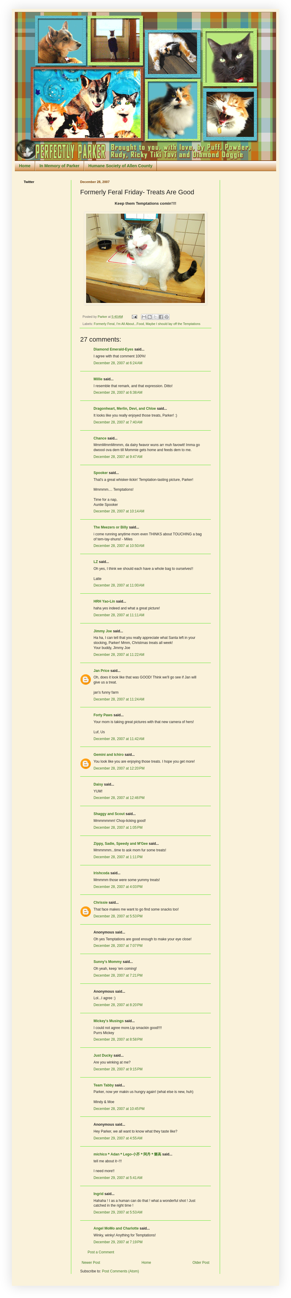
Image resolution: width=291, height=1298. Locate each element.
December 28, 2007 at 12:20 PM (119, 768)
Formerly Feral (104, 324)
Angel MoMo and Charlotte (116, 1228)
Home (25, 165)
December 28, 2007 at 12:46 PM (119, 798)
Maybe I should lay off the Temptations (173, 324)
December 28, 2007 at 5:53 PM (118, 916)
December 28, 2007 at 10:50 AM (119, 546)
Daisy (98, 784)
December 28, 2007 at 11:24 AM (119, 699)
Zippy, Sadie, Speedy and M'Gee (121, 844)
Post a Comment (101, 1252)
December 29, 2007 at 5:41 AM (118, 1178)
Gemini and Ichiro (109, 755)
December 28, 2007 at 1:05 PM (118, 827)
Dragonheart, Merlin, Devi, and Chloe (125, 408)
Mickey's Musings (109, 1021)
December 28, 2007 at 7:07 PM (118, 946)
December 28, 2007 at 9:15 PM (118, 1069)
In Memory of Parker (59, 165)
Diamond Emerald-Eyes (113, 349)
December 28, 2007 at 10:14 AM (119, 511)
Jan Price (101, 671)
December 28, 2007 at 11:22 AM (119, 655)
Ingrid (98, 1194)
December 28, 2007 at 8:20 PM (118, 1005)
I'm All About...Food (130, 324)
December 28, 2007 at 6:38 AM (118, 392)
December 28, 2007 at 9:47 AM (118, 457)
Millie (98, 379)
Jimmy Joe (103, 631)
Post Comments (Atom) (120, 1271)
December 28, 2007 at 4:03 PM (118, 887)
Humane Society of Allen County (120, 165)
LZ (96, 562)
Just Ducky (103, 1055)
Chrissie (100, 902)
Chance (100, 438)
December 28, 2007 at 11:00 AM (119, 585)
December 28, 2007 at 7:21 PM (118, 975)
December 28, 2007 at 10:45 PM (119, 1109)
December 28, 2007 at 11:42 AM (119, 739)
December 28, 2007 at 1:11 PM (118, 857)
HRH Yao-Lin (104, 601)
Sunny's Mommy (108, 962)
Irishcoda (101, 873)
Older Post (200, 1263)
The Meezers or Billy (111, 527)
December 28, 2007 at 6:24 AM (118, 363)
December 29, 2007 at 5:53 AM (118, 1212)
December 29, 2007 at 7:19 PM (118, 1242)
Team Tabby (104, 1085)
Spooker (101, 473)
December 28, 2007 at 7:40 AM (118, 422)
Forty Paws (103, 715)
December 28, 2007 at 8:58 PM (118, 1039)
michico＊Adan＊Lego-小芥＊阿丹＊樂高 (127, 1154)
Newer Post (91, 1263)
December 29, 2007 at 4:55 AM (118, 1138)
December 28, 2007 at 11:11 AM (119, 615)
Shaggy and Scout (109, 814)
